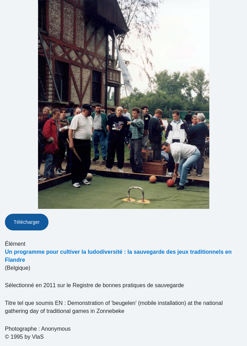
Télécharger (27, 222)
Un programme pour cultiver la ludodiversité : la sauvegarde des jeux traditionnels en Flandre (118, 256)
